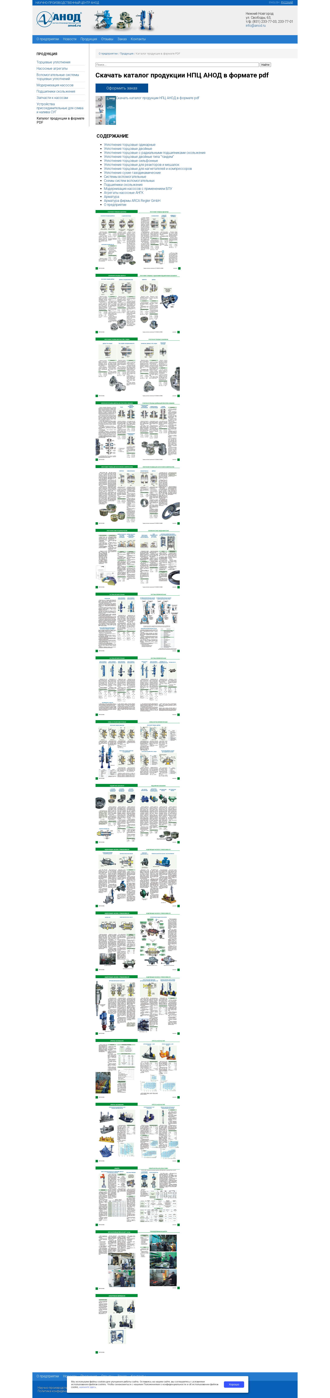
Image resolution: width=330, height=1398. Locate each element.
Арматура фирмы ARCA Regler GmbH (132, 201)
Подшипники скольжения (56, 91)
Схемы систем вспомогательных (129, 181)
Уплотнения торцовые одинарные (130, 145)
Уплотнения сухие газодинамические (132, 173)
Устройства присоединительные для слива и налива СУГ (60, 108)
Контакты (138, 39)
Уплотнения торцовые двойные (128, 149)
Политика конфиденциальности (60, 1391)
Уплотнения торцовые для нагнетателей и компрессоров (148, 169)
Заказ (122, 39)
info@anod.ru (256, 26)
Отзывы (107, 39)
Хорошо (234, 1384)
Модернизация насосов (55, 85)
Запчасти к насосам (52, 98)
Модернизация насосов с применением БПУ (138, 189)
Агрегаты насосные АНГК (124, 193)
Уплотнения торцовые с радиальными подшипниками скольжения (154, 153)
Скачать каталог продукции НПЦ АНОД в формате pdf (157, 98)
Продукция (89, 39)
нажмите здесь (87, 1387)
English (274, 2)
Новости (69, 39)
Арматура (111, 197)
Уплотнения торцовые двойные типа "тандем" (139, 157)
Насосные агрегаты (52, 68)
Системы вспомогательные (125, 177)
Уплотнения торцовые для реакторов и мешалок (141, 165)
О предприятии (48, 39)
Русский (287, 2)
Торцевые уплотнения (53, 62)
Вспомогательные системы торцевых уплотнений (58, 77)
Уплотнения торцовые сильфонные (131, 161)
